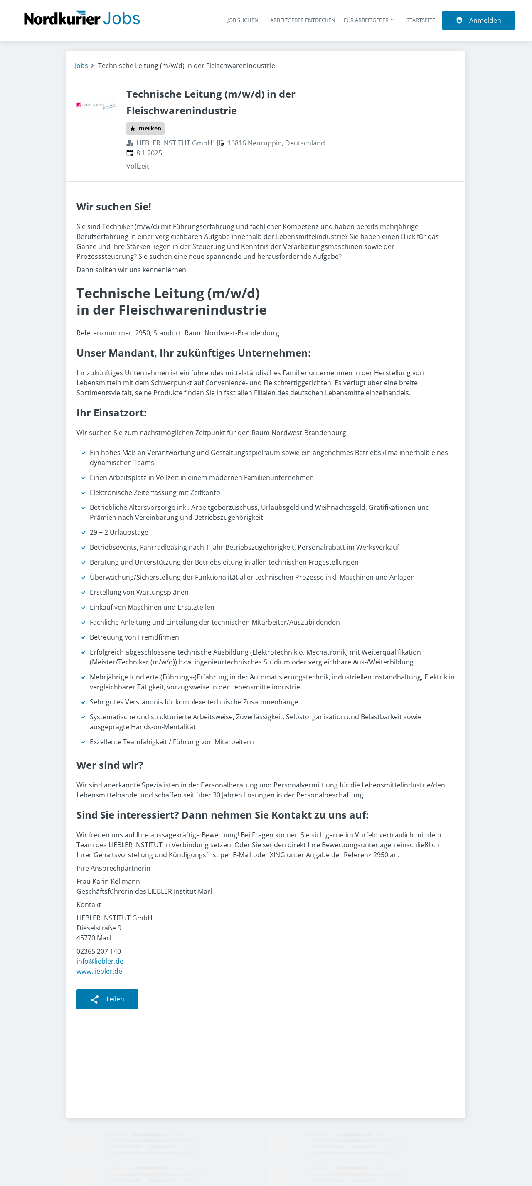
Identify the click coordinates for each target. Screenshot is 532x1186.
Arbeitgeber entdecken (302, 20)
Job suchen (243, 20)
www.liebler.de (99, 971)
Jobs (81, 65)
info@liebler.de (99, 961)
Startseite (420, 20)
